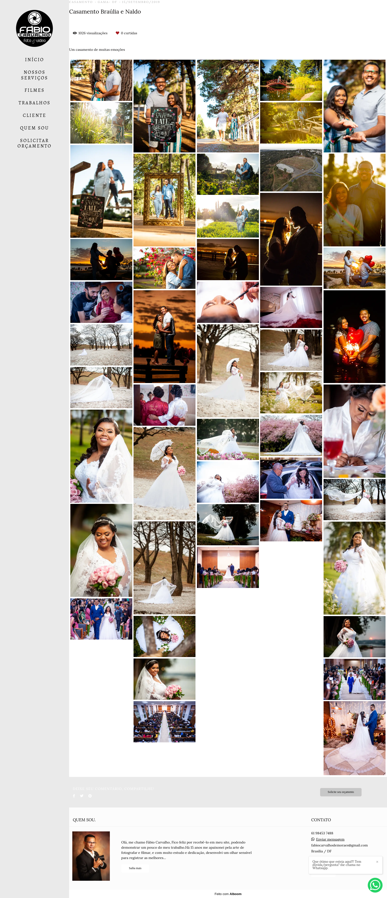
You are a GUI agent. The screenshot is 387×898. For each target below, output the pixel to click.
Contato (323, 872)
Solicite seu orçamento (341, 792)
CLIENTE (34, 115)
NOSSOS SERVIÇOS (34, 75)
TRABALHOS (34, 103)
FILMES (34, 90)
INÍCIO (34, 59)
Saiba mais (135, 868)
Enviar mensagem (330, 839)
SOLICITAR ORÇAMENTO (35, 143)
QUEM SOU (34, 128)
